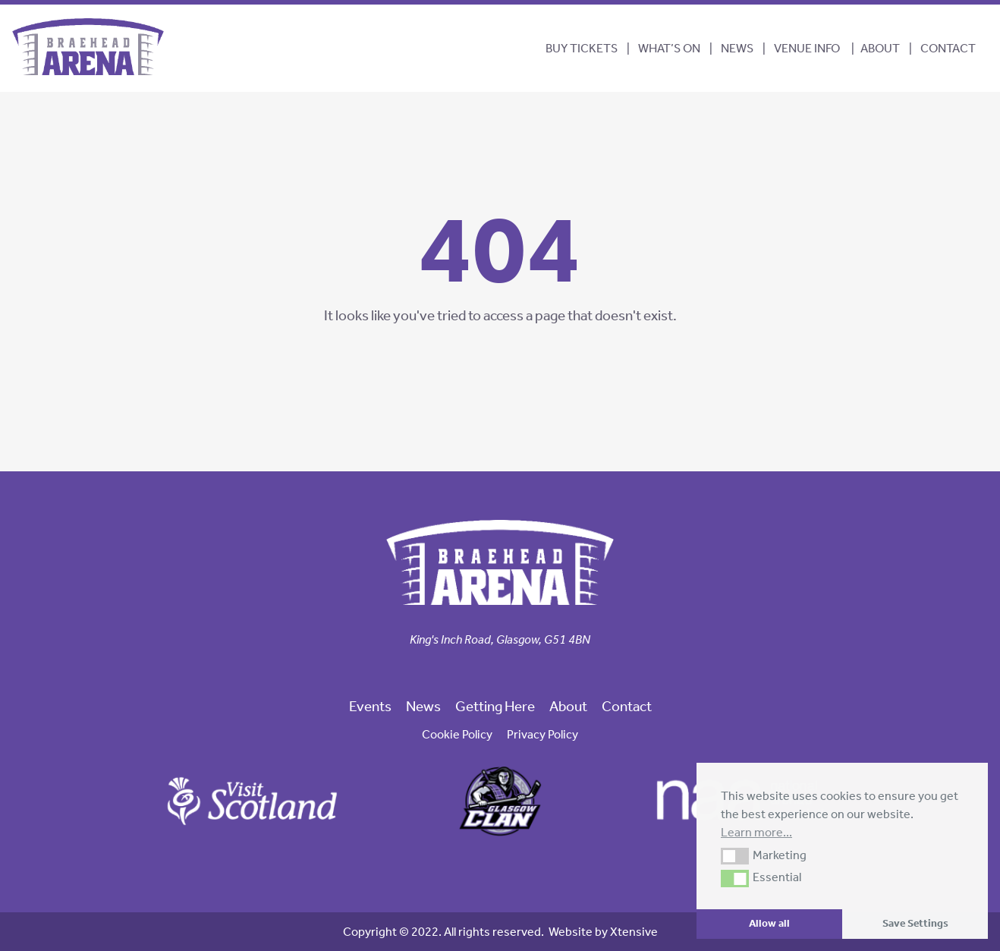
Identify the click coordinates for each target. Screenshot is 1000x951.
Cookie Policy (457, 734)
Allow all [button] (769, 923)
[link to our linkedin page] (512, 666)
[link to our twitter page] (488, 666)
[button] (735, 856)
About (880, 48)
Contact (948, 48)
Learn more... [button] (756, 832)
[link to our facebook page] (476, 666)
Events (370, 706)
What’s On (669, 48)
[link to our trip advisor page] (524, 666)
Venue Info (807, 48)
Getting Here (495, 706)
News (737, 48)
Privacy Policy (542, 734)
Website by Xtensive (603, 931)
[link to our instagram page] (500, 666)
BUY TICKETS (582, 48)
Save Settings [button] (915, 923)
